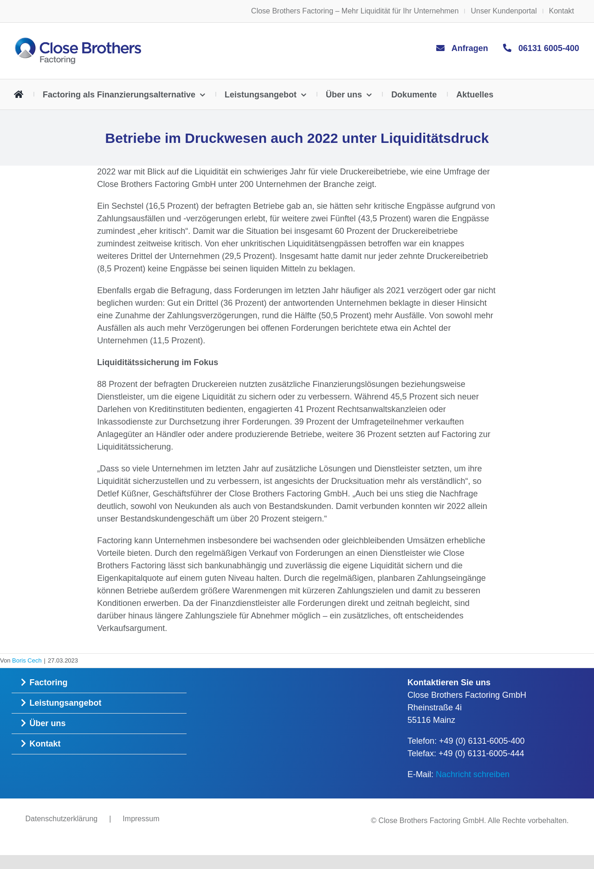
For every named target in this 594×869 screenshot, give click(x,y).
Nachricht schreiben (473, 774)
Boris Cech (27, 660)
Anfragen (470, 48)
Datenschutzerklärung (62, 819)
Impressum (141, 819)
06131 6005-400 (548, 48)
